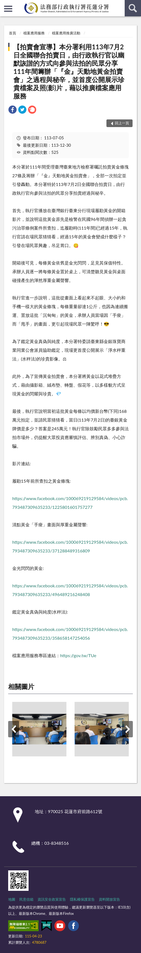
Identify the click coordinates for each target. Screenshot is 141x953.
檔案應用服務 (34, 33)
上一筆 (13, 729)
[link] (12, 110)
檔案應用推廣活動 (66, 33)
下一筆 (127, 729)
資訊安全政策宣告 (52, 899)
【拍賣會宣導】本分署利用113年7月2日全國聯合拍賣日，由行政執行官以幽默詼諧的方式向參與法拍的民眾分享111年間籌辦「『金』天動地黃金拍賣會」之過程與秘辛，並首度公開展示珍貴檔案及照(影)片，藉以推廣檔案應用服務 (68, 71)
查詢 (133, 8)
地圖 (11, 899)
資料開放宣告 (109, 899)
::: (4, 4)
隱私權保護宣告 (82, 899)
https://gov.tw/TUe (78, 655)
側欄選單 (8, 9)
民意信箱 (26, 899)
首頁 (12, 33)
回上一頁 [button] (122, 123)
